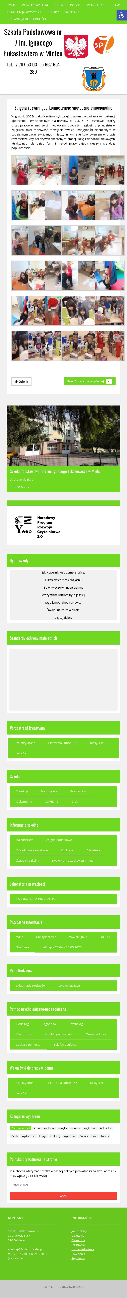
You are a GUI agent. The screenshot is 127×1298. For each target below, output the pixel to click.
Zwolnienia (78, 1254)
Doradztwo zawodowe (32, 850)
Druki (74, 801)
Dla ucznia (78, 1235)
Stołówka (22, 947)
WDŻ (19, 937)
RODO (105, 937)
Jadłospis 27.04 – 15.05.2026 (62, 947)
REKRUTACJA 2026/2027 (23, 12)
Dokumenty (24, 801)
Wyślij (63, 1196)
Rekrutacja (78, 1244)
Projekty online (25, 743)
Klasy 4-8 (96, 743)
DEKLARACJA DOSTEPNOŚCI (26, 19)
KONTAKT (72, 12)
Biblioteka (93, 850)
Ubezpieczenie (46, 937)
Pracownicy (78, 791)
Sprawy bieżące (69, 985)
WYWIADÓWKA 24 (35, 5)
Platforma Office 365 (62, 743)
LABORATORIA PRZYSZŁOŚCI (36, 899)
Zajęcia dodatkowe (59, 840)
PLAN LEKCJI (95, 5)
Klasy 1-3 (21, 753)
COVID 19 (52, 801)
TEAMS (116, 5)
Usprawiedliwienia (83, 1249)
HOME (11, 5)
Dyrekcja (22, 791)
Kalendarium (24, 840)
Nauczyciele (49, 791)
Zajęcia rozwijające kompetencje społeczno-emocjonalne (63, 107)
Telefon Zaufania (64, 1044)
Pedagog (22, 1024)
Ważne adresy (96, 1034)
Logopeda (49, 1024)
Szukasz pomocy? (28, 1044)
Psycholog (76, 1024)
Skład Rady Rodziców (31, 985)
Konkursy (67, 850)
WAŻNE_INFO (78, 937)
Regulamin (78, 1258)
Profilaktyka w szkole (58, 1034)
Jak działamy (79, 1231)
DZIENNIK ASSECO (67, 5)
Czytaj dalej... (63, 617)
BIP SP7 (53, 12)
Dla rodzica (23, 1034)
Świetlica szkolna (27, 860)
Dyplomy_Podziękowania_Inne (72, 860)
